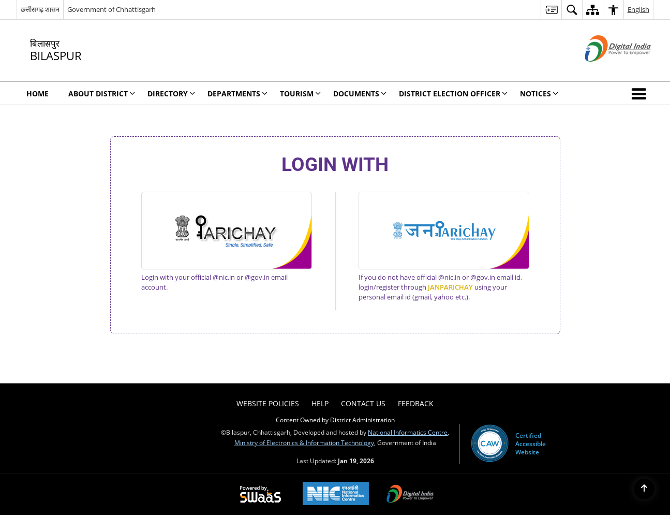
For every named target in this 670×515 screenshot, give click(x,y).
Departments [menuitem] (237, 93)
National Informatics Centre (408, 432)
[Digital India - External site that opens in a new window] (605, 70)
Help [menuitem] (320, 403)
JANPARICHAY (450, 287)
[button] (641, 93)
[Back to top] (644, 489)
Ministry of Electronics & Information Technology (304, 442)
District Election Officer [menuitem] (453, 93)
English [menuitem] (638, 9)
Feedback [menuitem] (416, 403)
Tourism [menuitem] (300, 93)
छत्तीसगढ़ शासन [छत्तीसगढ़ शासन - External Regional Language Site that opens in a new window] (40, 9)
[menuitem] (551, 9)
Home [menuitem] (37, 93)
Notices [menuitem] (539, 93)
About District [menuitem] (101, 93)
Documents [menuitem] (359, 93)
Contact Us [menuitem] (363, 403)
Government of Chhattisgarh (111, 9)
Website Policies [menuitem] (267, 403)
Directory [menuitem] (171, 93)
